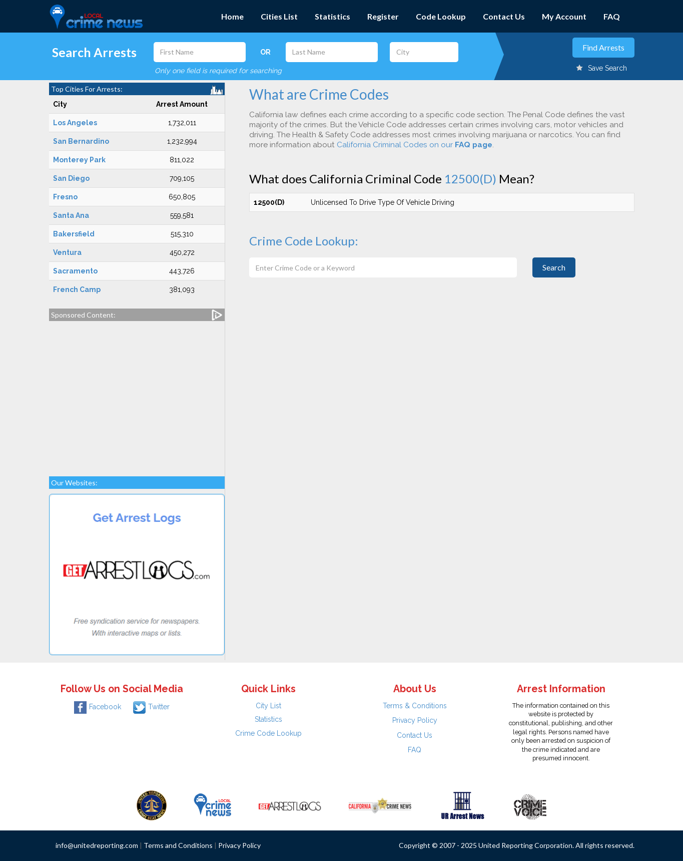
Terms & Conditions (415, 706)
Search (553, 267)
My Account (564, 16)
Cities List (279, 16)
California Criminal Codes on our (414, 144)
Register (383, 16)
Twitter (151, 707)
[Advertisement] (137, 394)
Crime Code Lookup (268, 733)
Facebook (97, 707)
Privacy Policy (414, 720)
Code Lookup (441, 16)
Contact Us (504, 16)
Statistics (332, 16)
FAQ (611, 16)
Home (232, 16)
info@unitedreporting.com (97, 845)
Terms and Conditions (178, 845)
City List (268, 706)
